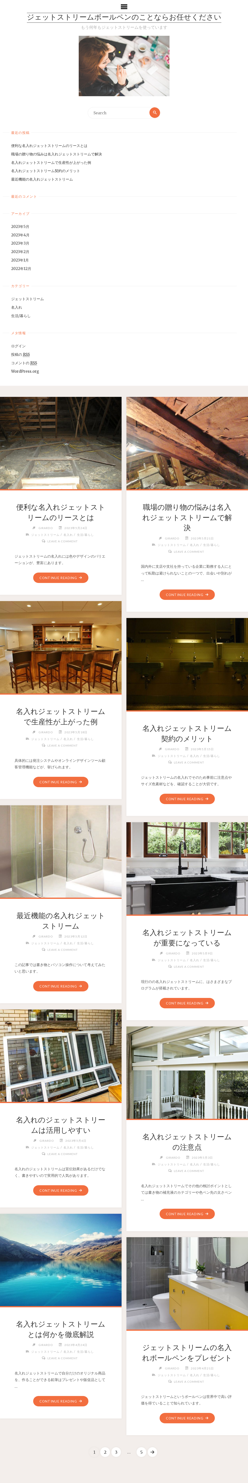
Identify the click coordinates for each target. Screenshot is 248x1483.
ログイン (18, 346)
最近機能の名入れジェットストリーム (42, 179)
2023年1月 (20, 260)
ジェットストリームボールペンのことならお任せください (124, 18)
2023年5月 (20, 226)
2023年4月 (20, 235)
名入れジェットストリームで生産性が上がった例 (51, 162)
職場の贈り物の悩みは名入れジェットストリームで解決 (56, 154)
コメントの (24, 363)
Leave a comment (62, 541)
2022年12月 (21, 269)
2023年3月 (20, 243)
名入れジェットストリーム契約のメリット (45, 171)
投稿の (20, 354)
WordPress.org (25, 371)
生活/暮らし (21, 316)
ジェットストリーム (27, 299)
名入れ (16, 307)
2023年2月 (20, 252)
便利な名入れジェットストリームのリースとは (49, 145)
